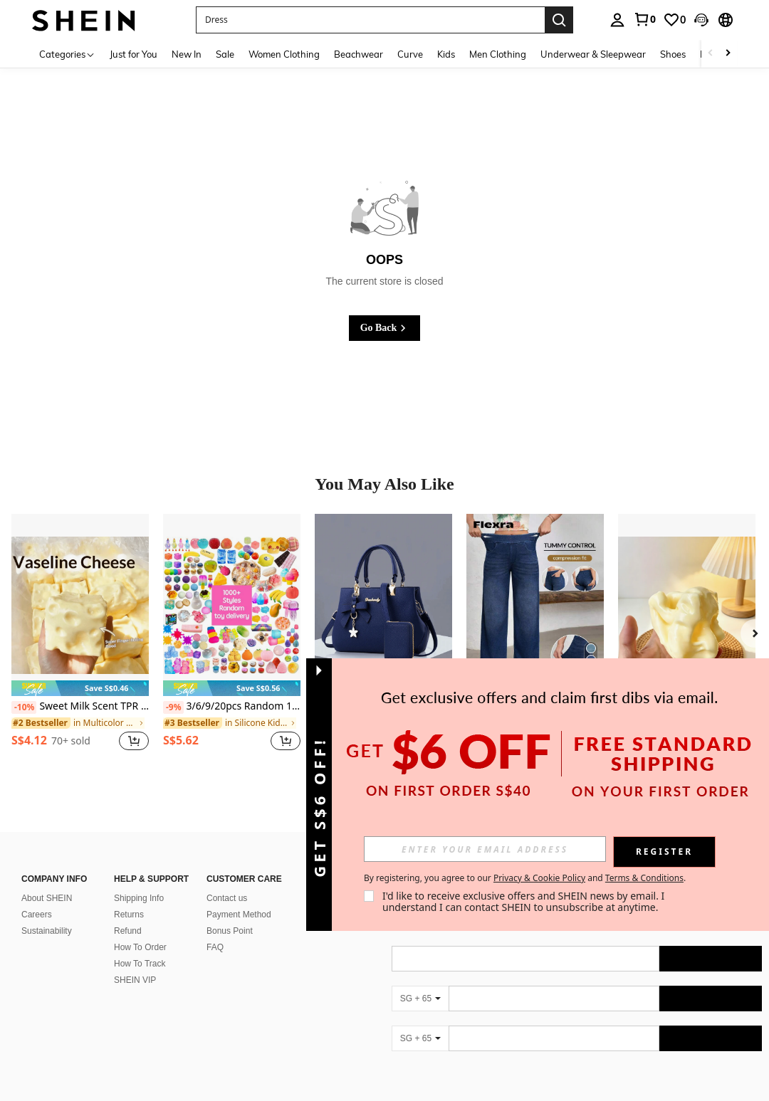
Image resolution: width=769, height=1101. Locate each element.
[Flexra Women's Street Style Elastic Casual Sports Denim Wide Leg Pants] (535, 605)
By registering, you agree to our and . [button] (525, 878)
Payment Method (238, 897)
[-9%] (173, 707)
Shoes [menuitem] (673, 54)
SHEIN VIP (135, 963)
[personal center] (617, 19)
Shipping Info (139, 881)
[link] (644, 19)
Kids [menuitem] (446, 54)
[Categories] (67, 54)
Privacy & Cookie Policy (539, 878)
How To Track (139, 947)
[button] (701, 19)
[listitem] (80, 640)
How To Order (140, 930)
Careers (36, 897)
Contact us (226, 881)
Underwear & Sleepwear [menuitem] (593, 54)
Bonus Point (229, 914)
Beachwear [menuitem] (358, 54)
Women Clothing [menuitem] (284, 54)
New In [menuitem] (187, 54)
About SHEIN (46, 881)
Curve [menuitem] (410, 54)
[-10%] (23, 707)
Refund (128, 914)
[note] (80, 688)
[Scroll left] (711, 54)
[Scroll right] (728, 54)
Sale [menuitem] (225, 54)
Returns (129, 897)
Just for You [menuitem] (133, 54)
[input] (485, 849)
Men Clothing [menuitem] (497, 54)
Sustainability (46, 914)
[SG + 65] (420, 981)
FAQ (215, 930)
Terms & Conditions (644, 878)
